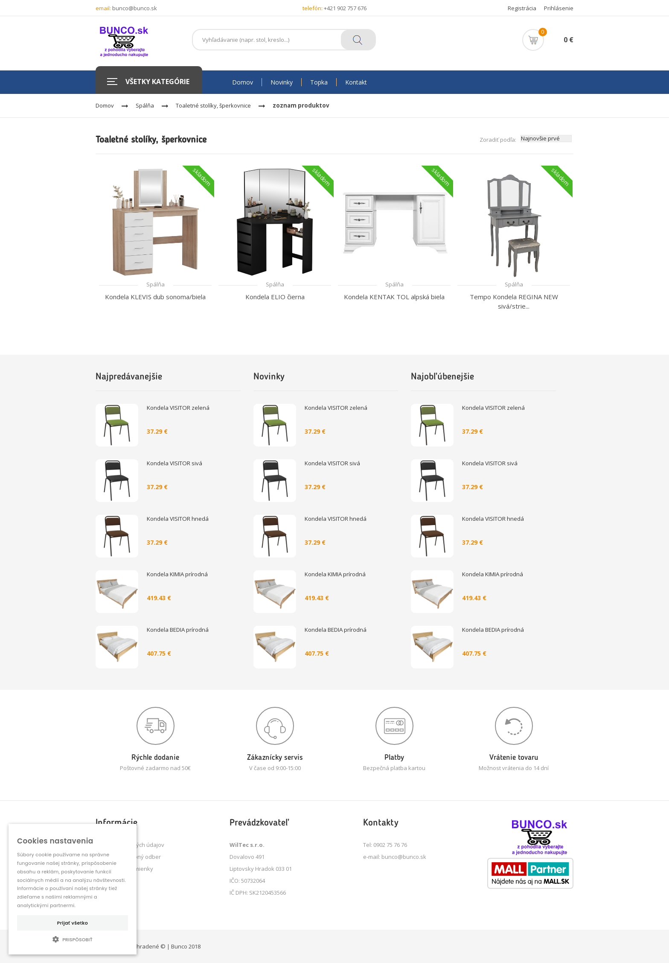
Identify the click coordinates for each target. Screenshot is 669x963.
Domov (105, 105)
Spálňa (145, 105)
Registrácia (522, 8)
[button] (72, 939)
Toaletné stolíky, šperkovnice (213, 105)
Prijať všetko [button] (72, 922)
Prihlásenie (558, 8)
